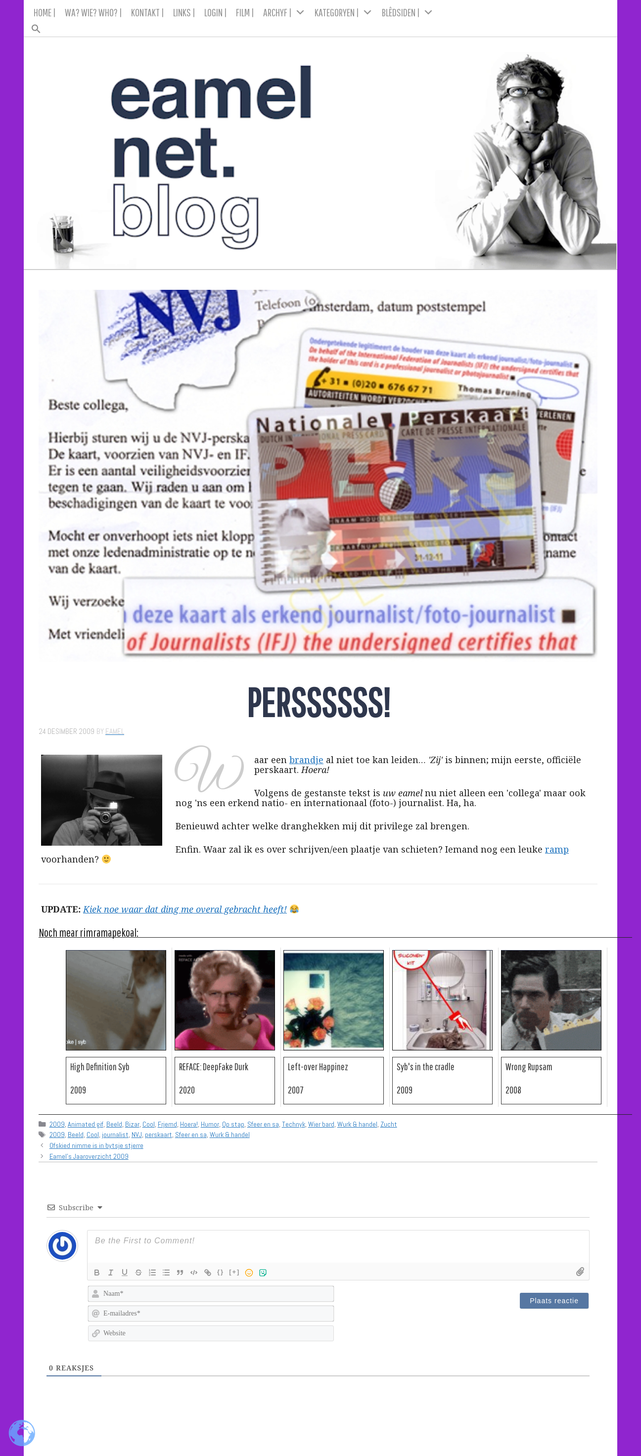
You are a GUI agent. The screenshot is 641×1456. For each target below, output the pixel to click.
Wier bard (321, 1124)
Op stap (233, 1124)
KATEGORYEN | (344, 12)
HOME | (45, 12)
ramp (557, 849)
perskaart (158, 1134)
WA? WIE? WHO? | (93, 12)
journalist (115, 1134)
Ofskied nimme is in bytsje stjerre (96, 1145)
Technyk (293, 1124)
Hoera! (189, 1124)
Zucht (388, 1124)
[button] (320, 26)
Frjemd (167, 1124)
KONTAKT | (147, 12)
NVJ (137, 1134)
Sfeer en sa (263, 1124)
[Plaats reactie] (554, 1301)
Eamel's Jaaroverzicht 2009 (89, 1156)
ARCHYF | (284, 12)
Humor (210, 1124)
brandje (306, 760)
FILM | (245, 12)
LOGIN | (215, 12)
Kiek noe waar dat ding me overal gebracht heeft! (185, 909)
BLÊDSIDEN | (408, 12)
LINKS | (184, 12)
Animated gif (85, 1124)
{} (220, 1271)
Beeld (114, 1124)
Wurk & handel (357, 1124)
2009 (57, 1124)
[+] (234, 1271)
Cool (148, 1124)
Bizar (132, 1124)
